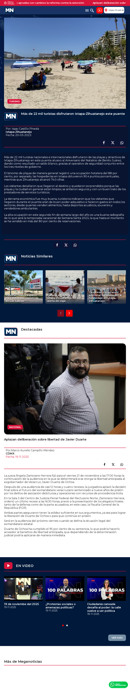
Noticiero (99, 10)
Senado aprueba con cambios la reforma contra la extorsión (48, 2)
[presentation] (60, 313)
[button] (63, 625)
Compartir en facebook (103, 142)
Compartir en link (121, 464)
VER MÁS (117, 637)
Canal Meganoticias (118, 684)
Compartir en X (112, 142)
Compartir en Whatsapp (121, 142)
